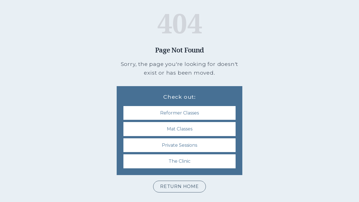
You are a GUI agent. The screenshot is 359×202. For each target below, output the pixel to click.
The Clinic (179, 161)
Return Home (179, 186)
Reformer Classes (179, 113)
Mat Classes (179, 129)
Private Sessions (179, 145)
